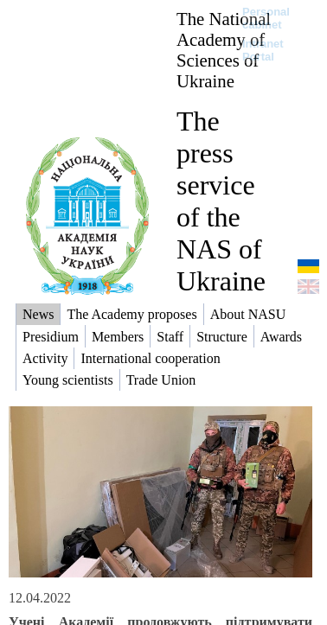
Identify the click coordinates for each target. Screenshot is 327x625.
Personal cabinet (266, 18)
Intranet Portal (263, 50)
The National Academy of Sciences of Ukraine (223, 50)
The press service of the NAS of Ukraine (221, 201)
